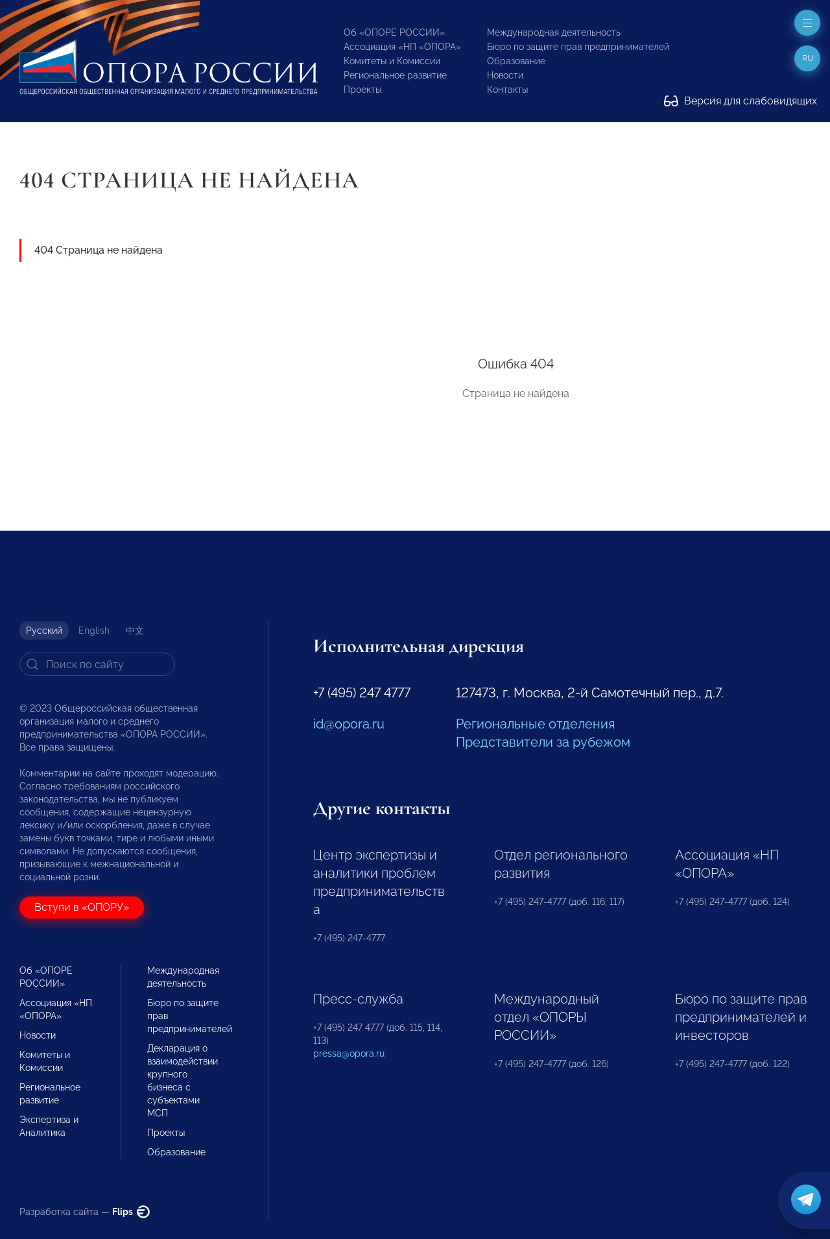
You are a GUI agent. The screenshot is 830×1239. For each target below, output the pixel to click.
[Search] (97, 664)
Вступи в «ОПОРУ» (81, 907)
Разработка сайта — (84, 1212)
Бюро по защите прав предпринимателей (578, 47)
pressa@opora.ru (349, 1053)
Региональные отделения (535, 724)
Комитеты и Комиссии (392, 61)
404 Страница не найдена (98, 250)
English (94, 630)
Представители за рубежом (543, 742)
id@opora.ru (349, 724)
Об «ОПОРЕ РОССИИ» (394, 32)
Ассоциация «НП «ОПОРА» (402, 47)
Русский (44, 630)
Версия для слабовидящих (740, 101)
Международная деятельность (554, 32)
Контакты (507, 89)
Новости (505, 75)
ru (807, 58)
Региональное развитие (395, 75)
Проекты (362, 89)
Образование (516, 61)
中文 (135, 630)
